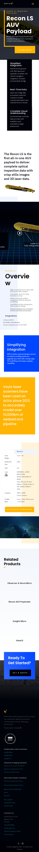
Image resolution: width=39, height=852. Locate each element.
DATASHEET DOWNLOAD (19, 509)
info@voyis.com (9, 828)
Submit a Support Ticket (12, 831)
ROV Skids (8, 800)
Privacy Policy (8, 834)
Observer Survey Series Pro (13, 769)
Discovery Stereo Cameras (15, 778)
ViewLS (19, 640)
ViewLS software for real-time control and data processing (21, 309)
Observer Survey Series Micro (14, 766)
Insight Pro (7, 758)
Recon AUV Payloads (19, 601)
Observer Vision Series (12, 772)
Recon (6, 792)
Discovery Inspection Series (13, 781)
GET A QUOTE (20, 673)
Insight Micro (19, 621)
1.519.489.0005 (9, 825)
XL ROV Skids (8, 806)
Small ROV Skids (9, 803)
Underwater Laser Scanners (15, 749)
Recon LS (7, 795)
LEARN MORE (25, 50)
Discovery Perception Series (13, 785)
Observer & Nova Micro (19, 583)
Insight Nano (8, 752)
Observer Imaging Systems (15, 763)
